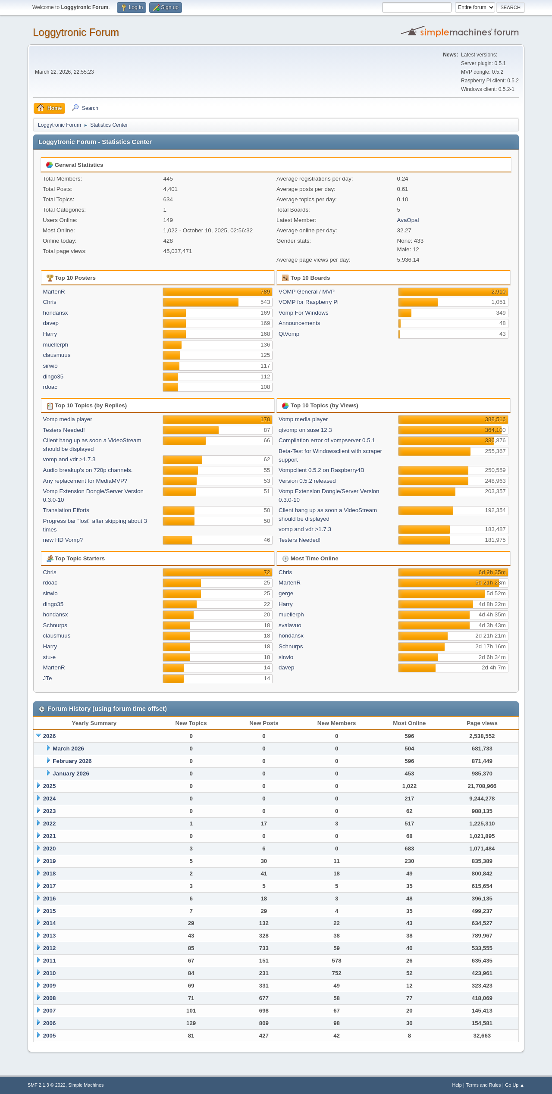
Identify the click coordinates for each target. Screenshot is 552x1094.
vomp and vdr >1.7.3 (69, 459)
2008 (49, 998)
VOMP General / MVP (307, 291)
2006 (49, 1023)
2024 (49, 798)
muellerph (56, 344)
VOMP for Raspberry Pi (309, 302)
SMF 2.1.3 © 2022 (47, 1085)
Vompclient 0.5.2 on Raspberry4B (321, 470)
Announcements (299, 323)
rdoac (50, 387)
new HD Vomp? (63, 540)
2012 (49, 948)
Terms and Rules (483, 1085)
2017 (49, 886)
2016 (49, 898)
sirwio (50, 366)
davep (51, 323)
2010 (49, 973)
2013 (49, 935)
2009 (49, 985)
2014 (49, 923)
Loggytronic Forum (76, 32)
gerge (286, 593)
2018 (49, 873)
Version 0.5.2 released (307, 481)
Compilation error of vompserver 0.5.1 (327, 440)
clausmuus (57, 355)
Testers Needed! (64, 430)
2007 (49, 1010)
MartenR (54, 291)
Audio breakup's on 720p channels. (88, 470)
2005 (49, 1035)
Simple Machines (86, 1085)
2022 (49, 823)
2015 (49, 911)
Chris (49, 302)
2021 (49, 836)
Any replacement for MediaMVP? (85, 481)
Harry (50, 334)
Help (457, 1085)
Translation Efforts (66, 510)
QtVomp (289, 334)
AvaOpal (408, 220)
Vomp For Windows (304, 312)
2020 (49, 848)
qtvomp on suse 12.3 (305, 430)
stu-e (49, 657)
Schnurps (55, 625)
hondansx (55, 312)
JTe (47, 678)
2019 (49, 861)
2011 (49, 960)
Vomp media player (67, 419)
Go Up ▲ (514, 1085)
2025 (49, 786)
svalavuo (290, 625)
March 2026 (68, 748)
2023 (49, 811)
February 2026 (72, 761)
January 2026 (71, 773)
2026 (49, 736)
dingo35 (53, 376)
